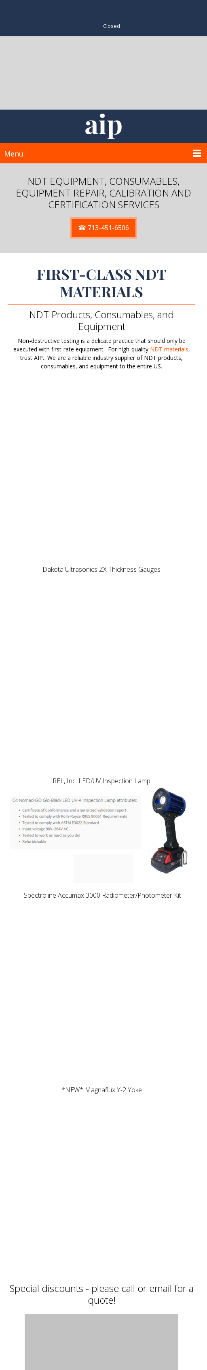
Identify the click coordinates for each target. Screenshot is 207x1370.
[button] (101, 623)
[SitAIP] (103, 126)
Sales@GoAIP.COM (110, 1349)
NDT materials (169, 349)
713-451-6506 (111, 1341)
